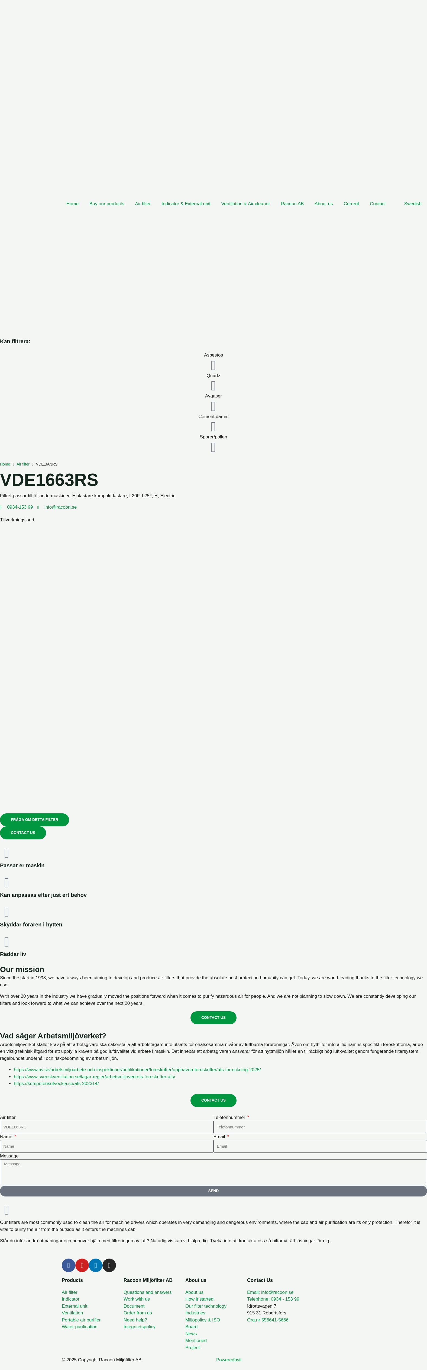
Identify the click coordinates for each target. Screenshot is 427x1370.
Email (220, 1136)
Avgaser (213, 396)
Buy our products (106, 203)
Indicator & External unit (185, 203)
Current (351, 203)
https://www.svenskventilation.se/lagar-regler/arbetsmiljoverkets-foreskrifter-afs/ (94, 1076)
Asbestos (213, 355)
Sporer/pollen (213, 436)
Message (9, 1156)
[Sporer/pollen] (213, 447)
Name (7, 1136)
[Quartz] (213, 386)
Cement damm (213, 416)
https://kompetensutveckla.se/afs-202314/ (56, 1083)
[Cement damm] (213, 427)
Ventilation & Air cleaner (245, 203)
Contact (378, 203)
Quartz (213, 375)
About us (324, 203)
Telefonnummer (230, 1117)
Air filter (143, 203)
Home (72, 203)
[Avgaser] (213, 406)
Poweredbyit (229, 1360)
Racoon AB (292, 203)
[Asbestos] (213, 365)
